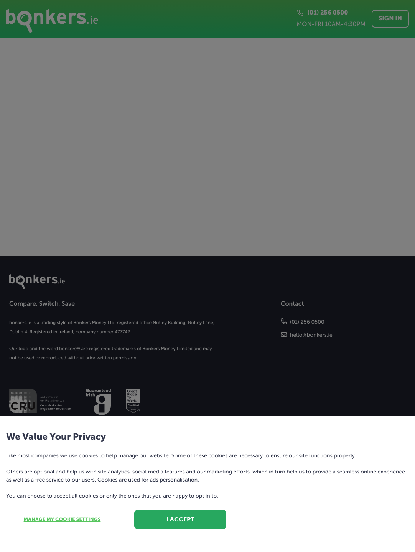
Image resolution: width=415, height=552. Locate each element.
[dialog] (207, 276)
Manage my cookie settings (62, 520)
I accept (180, 519)
